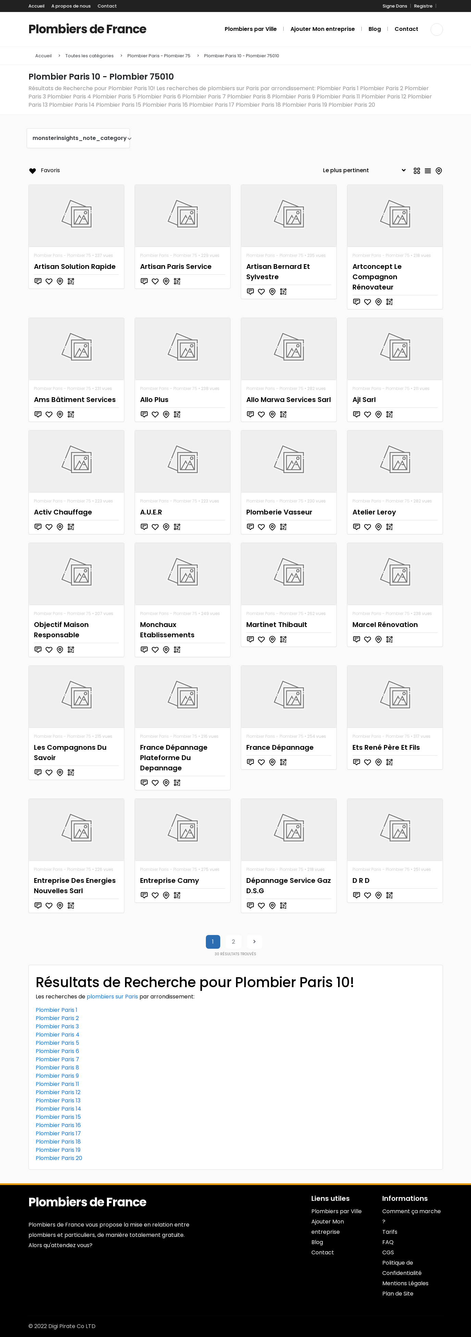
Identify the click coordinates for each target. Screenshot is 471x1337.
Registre (423, 6)
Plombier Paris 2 (57, 1018)
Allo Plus (154, 399)
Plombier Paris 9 (57, 1076)
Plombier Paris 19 (58, 1150)
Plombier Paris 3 (57, 1026)
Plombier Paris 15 (58, 1117)
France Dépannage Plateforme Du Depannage (174, 758)
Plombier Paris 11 (57, 1084)
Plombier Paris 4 (57, 1035)
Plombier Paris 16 (58, 1125)
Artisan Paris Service (176, 266)
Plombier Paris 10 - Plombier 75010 (241, 56)
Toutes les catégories (89, 56)
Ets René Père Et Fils (386, 747)
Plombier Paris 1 (56, 1010)
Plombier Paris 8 (57, 1068)
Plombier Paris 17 (58, 1133)
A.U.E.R (151, 512)
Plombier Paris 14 (58, 1109)
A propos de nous (71, 6)
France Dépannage (280, 747)
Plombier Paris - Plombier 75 (158, 56)
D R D (361, 880)
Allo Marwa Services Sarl (288, 399)
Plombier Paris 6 (57, 1051)
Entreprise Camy (169, 880)
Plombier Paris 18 (58, 1142)
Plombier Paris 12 (58, 1092)
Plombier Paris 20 (59, 1158)
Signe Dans (395, 6)
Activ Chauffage (63, 512)
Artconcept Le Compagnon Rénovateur (377, 277)
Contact (107, 6)
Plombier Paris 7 (57, 1059)
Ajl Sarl (364, 399)
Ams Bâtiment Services (75, 399)
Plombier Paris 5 (57, 1043)
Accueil (36, 6)
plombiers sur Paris (112, 997)
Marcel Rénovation (385, 624)
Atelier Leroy (374, 512)
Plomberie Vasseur (279, 512)
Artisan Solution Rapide (75, 266)
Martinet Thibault (276, 624)
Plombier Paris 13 (58, 1100)
